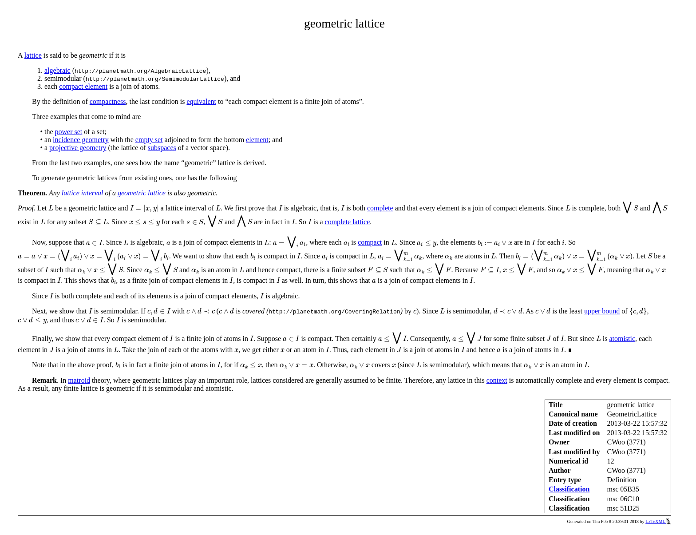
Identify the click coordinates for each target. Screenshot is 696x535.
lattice (33, 55)
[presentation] (50, 208)
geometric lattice (142, 193)
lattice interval (82, 193)
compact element (83, 86)
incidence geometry (81, 139)
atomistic (622, 338)
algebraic (57, 70)
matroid (79, 380)
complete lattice (347, 222)
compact (370, 242)
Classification (569, 489)
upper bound (602, 311)
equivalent (201, 101)
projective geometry (77, 147)
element (257, 139)
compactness (108, 101)
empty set (149, 139)
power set (69, 131)
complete (380, 208)
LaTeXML (658, 521)
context (496, 380)
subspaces (162, 147)
